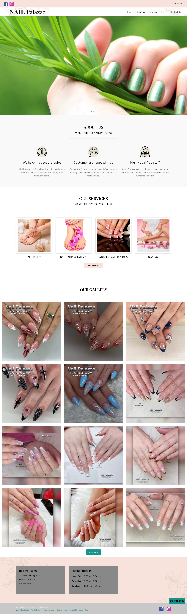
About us (141, 12)
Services (153, 12)
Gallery (164, 12)
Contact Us (176, 12)
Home (130, 12)
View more (93, 552)
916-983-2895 (178, 4)
